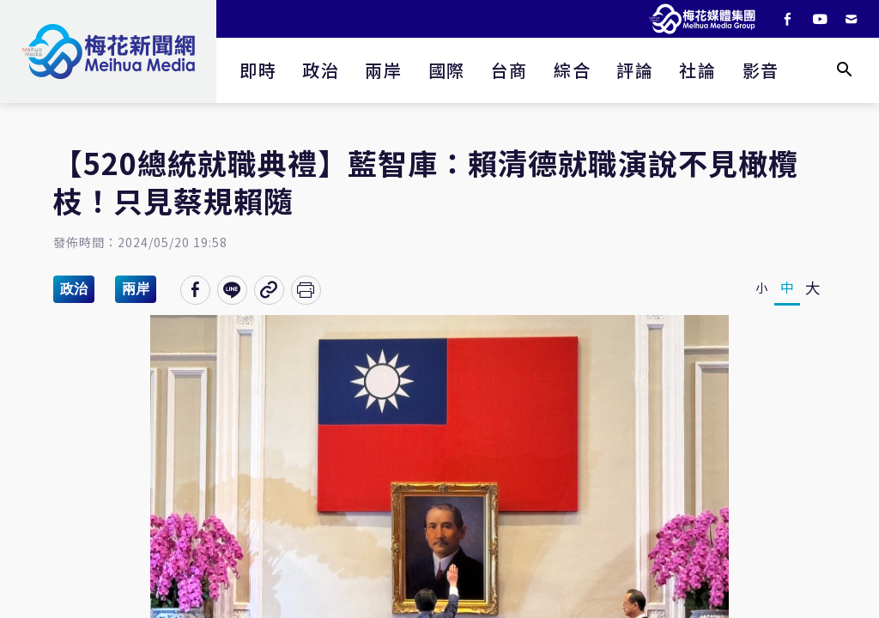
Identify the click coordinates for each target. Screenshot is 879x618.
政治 (320, 70)
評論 (634, 70)
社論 (697, 70)
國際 (446, 70)
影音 (761, 70)
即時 (257, 70)
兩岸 (383, 70)
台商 (509, 70)
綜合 (572, 70)
